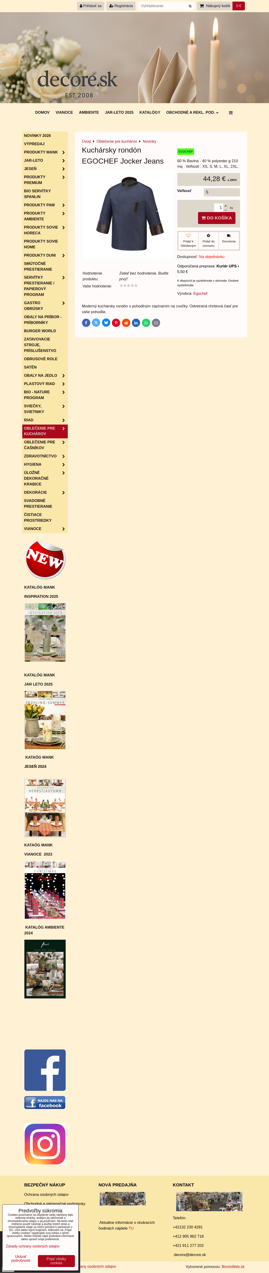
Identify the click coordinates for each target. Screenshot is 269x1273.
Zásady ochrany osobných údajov (87, 1266)
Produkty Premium (46, 180)
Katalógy (149, 112)
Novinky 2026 (37, 135)
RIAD (46, 420)
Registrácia (121, 6)
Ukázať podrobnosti (20, 1258)
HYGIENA (46, 465)
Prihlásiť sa (91, 6)
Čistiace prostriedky (38, 518)
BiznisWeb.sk (233, 1266)
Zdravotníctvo (46, 456)
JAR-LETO (46, 161)
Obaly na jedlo (46, 376)
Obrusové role (41, 359)
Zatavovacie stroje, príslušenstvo (40, 345)
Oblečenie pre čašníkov (46, 445)
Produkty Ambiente (46, 216)
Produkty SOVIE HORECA (46, 230)
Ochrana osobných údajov (46, 1194)
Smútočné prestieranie (38, 266)
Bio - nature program (46, 395)
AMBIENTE (89, 112)
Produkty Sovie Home (41, 244)
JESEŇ (46, 169)
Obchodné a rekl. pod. (192, 112)
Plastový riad (46, 384)
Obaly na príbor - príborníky (43, 320)
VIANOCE (46, 529)
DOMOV (42, 112)
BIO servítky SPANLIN (37, 194)
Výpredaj (34, 144)
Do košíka (216, 217)
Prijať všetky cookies (56, 1261)
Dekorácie (46, 493)
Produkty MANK (46, 152)
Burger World (40, 331)
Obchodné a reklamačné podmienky (54, 1204)
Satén (30, 367)
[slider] (128, 285)
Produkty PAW (46, 205)
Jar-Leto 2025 (119, 112)
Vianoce (64, 112)
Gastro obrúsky (46, 306)
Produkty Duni (46, 256)
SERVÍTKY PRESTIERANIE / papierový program (46, 286)
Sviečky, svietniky (46, 409)
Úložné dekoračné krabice (46, 478)
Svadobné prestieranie (38, 504)
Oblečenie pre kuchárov (46, 431)
